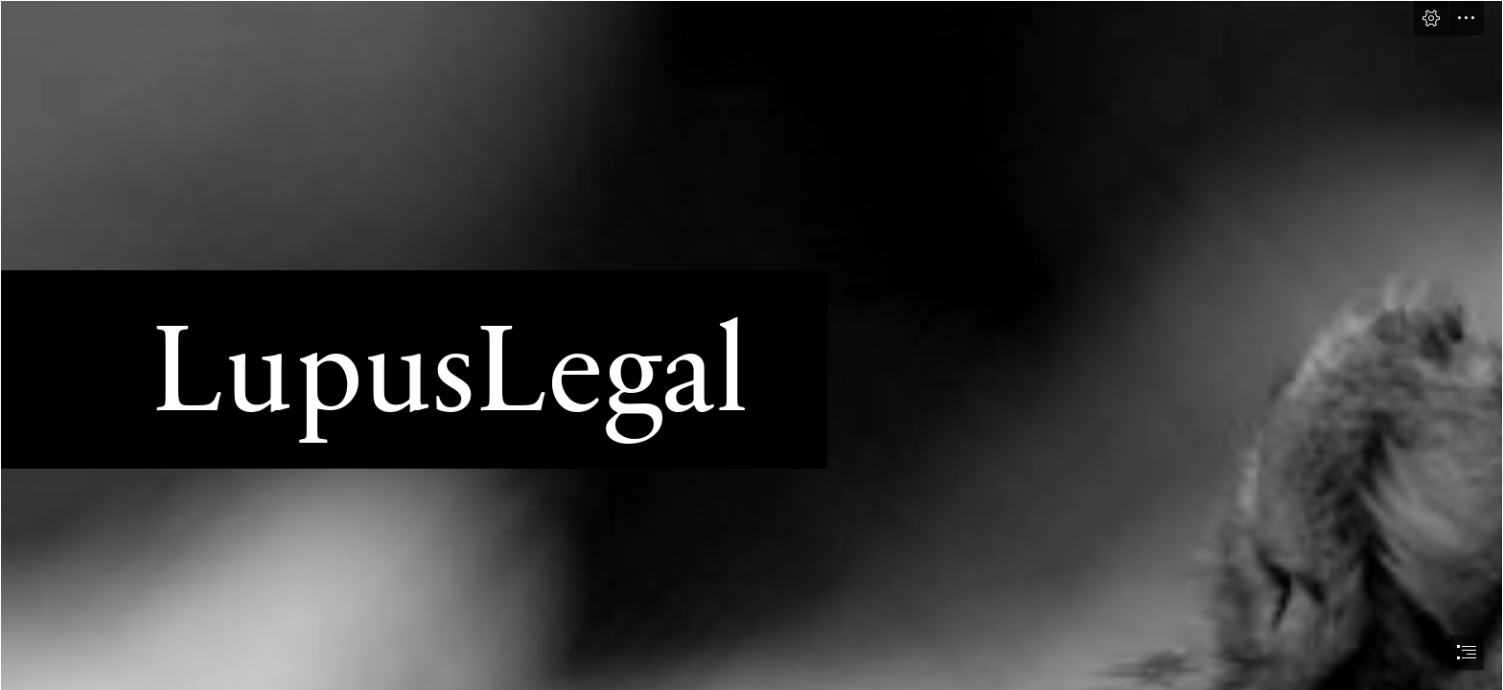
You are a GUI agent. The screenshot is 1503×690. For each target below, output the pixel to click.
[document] (751, 345)
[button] (1431, 18)
